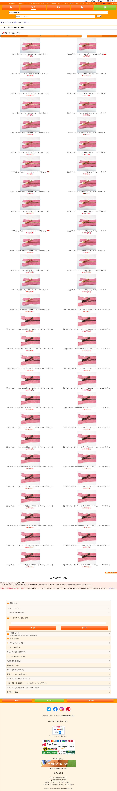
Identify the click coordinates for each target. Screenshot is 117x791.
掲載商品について (13, 665)
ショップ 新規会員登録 (16, 612)
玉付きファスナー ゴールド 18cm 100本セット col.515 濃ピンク (86, 211)
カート (49, 701)
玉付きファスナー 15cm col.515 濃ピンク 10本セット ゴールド (30, 152)
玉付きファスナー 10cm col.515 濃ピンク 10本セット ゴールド (30, 73)
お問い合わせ (112, 588)
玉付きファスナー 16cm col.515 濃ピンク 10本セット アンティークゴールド (29, 447)
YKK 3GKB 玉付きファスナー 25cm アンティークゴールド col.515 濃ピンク (29, 525)
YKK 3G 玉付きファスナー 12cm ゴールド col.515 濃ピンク (86, 54)
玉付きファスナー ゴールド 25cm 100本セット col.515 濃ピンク (86, 270)
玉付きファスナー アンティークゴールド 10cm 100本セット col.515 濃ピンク (86, 329)
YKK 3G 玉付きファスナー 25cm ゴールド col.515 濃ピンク (86, 250)
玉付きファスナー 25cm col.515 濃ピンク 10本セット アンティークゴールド (86, 525)
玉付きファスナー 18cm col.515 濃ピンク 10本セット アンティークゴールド (86, 466)
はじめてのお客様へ (14, 647)
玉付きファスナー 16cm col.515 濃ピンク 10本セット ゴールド (86, 172)
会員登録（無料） (110, 1)
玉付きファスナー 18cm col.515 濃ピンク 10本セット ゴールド (30, 211)
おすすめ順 (14, 35)
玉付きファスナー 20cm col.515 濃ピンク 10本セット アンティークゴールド (29, 506)
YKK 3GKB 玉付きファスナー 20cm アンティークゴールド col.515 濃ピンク (86, 486)
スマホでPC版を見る (68, 716)
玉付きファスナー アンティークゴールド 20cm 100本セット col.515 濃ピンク (86, 506)
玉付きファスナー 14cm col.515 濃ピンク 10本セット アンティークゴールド (29, 388)
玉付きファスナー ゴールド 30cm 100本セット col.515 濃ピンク (30, 309)
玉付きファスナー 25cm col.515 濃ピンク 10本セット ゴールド (30, 270)
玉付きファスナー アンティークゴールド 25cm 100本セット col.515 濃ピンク (30, 545)
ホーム (2, 22)
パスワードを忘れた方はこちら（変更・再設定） (24, 688)
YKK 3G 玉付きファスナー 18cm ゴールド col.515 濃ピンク (86, 191)
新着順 (68, 35)
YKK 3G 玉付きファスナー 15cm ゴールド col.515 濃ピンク (86, 132)
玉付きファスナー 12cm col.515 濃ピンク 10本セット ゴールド (30, 93)
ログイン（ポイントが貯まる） (94, 1)
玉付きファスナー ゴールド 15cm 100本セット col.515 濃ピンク (86, 152)
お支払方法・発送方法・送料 (105, 3)
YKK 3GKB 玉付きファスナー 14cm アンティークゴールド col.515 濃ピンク (86, 368)
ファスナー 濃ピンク (23, 22)
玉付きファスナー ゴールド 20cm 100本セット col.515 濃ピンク (30, 250)
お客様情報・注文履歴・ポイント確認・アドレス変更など (27, 683)
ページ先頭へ (90, 701)
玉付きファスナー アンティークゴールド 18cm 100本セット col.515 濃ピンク (30, 486)
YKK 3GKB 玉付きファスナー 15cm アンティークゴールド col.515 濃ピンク (29, 407)
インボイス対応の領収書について (18, 679)
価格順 (41, 35)
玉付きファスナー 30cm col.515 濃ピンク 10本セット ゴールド (86, 290)
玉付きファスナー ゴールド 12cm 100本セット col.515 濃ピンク (86, 93)
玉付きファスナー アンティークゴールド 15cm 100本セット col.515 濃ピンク (30, 427)
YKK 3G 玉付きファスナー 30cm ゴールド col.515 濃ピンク (30, 290)
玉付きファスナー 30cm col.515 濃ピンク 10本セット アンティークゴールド (29, 565)
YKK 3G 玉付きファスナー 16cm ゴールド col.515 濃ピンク (30, 172)
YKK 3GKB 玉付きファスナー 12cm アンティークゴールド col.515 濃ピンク (29, 349)
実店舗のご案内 (12, 692)
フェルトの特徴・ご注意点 (16, 656)
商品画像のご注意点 (14, 661)
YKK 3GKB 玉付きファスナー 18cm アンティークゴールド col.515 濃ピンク (29, 466)
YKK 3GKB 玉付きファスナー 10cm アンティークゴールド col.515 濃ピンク (86, 309)
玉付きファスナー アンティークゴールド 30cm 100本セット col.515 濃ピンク (86, 565)
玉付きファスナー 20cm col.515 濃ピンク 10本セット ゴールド (86, 231)
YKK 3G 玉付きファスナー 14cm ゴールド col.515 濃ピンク (30, 113)
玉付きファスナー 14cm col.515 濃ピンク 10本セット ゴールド (86, 113)
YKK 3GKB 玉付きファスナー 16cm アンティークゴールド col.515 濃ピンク (86, 427)
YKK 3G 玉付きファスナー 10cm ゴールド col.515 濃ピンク (30, 54)
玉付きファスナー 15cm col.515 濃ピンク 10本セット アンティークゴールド (86, 407)
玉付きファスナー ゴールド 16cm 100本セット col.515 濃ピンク (30, 191)
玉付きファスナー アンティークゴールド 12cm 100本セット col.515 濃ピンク (30, 368)
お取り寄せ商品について (15, 670)
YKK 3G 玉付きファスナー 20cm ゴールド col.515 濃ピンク (30, 231)
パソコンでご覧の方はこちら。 (58, 721)
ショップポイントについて (16, 652)
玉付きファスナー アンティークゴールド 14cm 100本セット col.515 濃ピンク (86, 388)
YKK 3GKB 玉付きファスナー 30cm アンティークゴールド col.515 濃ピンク (86, 545)
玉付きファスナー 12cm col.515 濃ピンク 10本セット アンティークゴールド (86, 349)
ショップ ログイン (14, 608)
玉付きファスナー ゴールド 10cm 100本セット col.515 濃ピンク (86, 73)
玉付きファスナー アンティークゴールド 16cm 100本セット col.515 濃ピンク (86, 447)
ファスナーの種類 (11, 22)
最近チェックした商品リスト (17, 674)
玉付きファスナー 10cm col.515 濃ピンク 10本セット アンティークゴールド (29, 329)
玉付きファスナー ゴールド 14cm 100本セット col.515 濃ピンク (30, 132)
